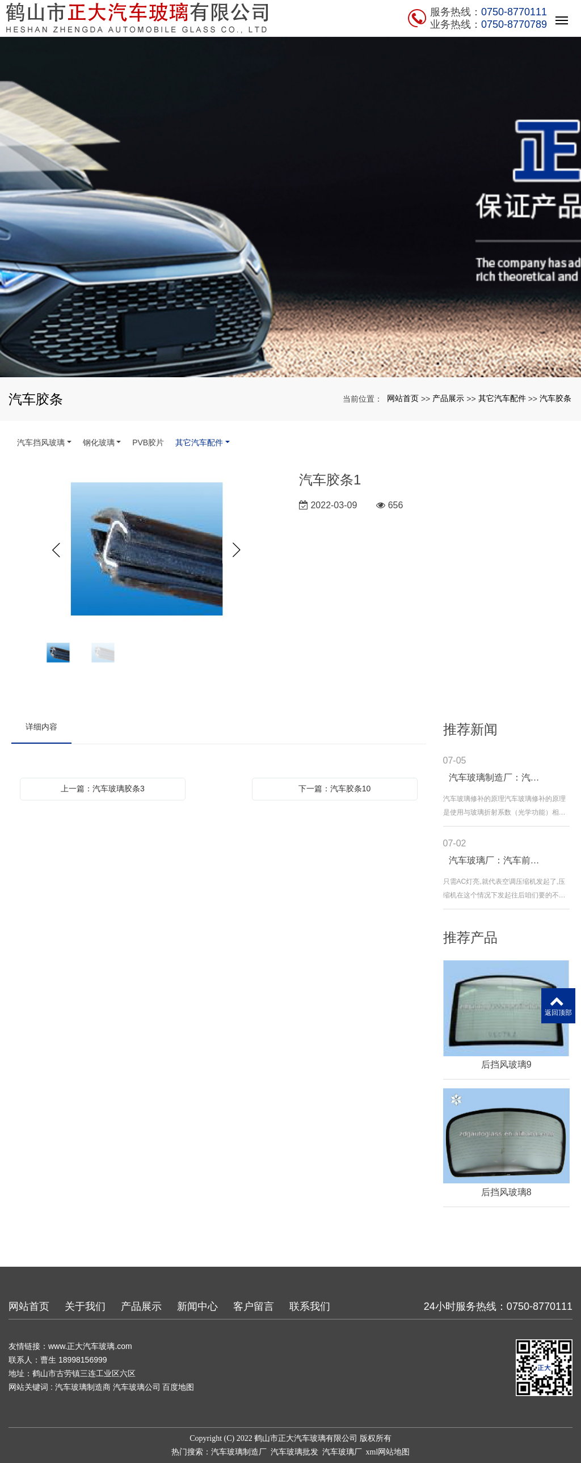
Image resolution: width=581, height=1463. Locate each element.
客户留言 (253, 1306)
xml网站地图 (388, 1452)
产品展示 (448, 398)
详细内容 (41, 726)
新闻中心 (197, 1306)
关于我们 (85, 1306)
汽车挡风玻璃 (41, 442)
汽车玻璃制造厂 (239, 1452)
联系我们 (309, 1306)
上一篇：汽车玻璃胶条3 (103, 788)
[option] (147, 550)
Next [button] (236, 550)
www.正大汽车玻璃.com (90, 1346)
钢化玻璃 (99, 442)
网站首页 (403, 398)
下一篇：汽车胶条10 (334, 788)
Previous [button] (57, 550)
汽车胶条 (555, 398)
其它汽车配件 (502, 398)
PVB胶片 (148, 442)
